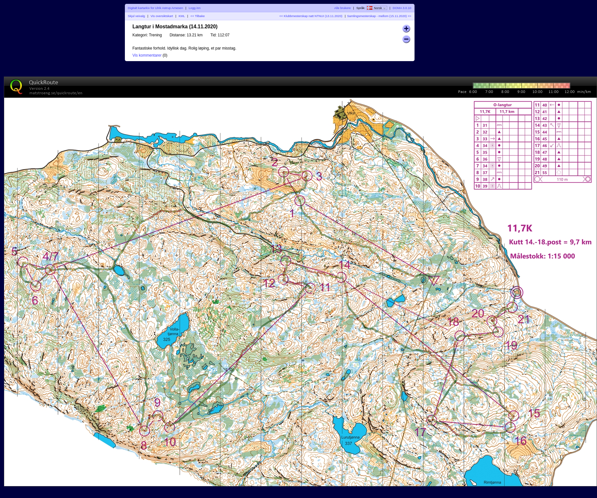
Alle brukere (342, 8)
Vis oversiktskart (162, 16)
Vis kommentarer (147, 55)
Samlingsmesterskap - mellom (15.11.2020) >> (379, 16)
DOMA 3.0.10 (402, 8)
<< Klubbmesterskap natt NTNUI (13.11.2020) (310, 16)
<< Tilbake (198, 16)
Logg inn (195, 8)
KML (182, 16)
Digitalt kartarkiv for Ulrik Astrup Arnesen (155, 8)
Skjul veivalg (136, 16)
